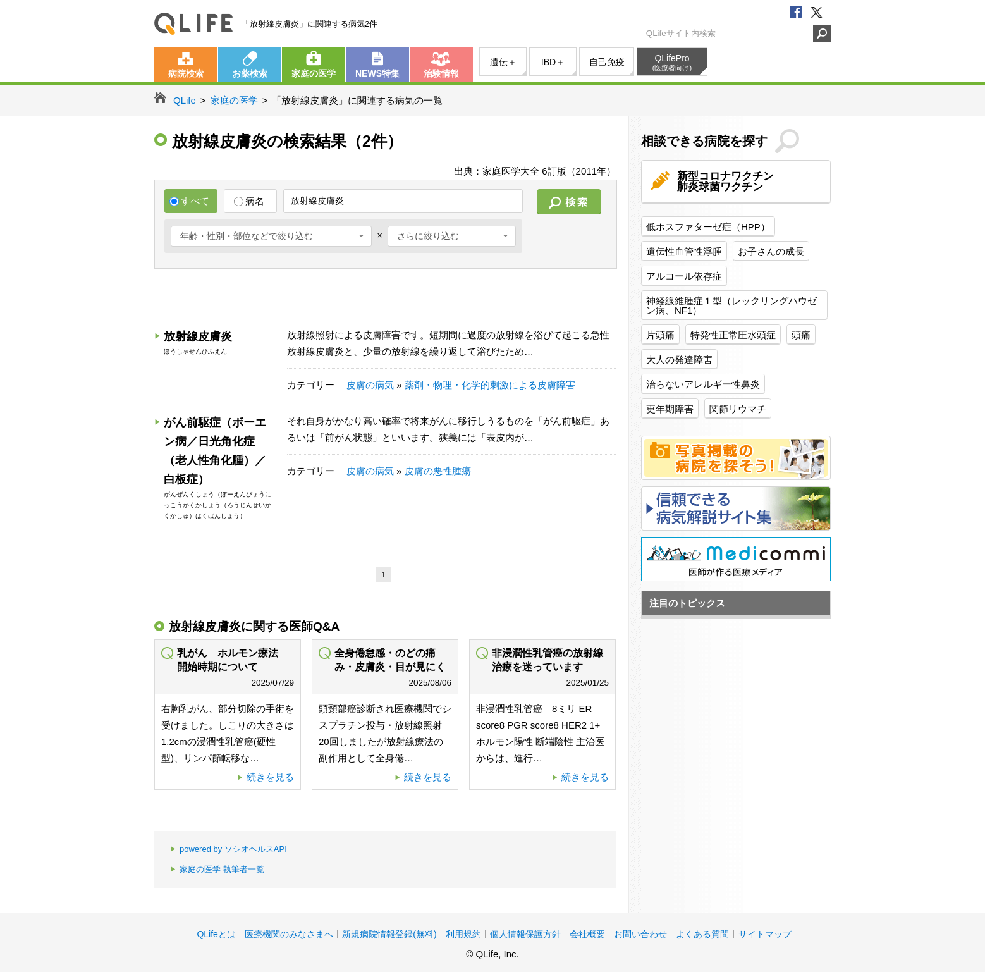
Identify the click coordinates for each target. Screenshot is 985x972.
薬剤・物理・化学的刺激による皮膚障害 (490, 384)
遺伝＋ (503, 62)
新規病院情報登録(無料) (389, 934)
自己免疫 (607, 62)
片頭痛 (660, 334)
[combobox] (271, 236)
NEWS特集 (377, 73)
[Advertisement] (384, 294)
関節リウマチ (737, 408)
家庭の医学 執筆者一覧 (217, 869)
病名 (249, 200)
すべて (189, 200)
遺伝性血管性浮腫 (684, 251)
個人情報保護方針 (525, 934)
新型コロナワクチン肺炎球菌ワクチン (725, 181)
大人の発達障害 (679, 359)
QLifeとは (216, 934)
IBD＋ (553, 62)
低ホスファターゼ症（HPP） (708, 226)
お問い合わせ (640, 934)
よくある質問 (702, 934)
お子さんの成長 (771, 251)
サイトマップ (765, 934)
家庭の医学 (313, 73)
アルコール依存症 (684, 276)
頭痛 (801, 334)
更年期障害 (670, 408)
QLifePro (672, 62)
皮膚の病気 (370, 384)
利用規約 (463, 934)
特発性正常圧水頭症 (733, 334)
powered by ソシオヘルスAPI (228, 849)
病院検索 (186, 73)
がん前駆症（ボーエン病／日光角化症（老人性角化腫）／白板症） (215, 451)
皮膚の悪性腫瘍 (438, 470)
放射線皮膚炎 (198, 336)
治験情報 (441, 73)
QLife (193, 24)
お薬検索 (249, 73)
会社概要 (587, 934)
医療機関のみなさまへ (289, 934)
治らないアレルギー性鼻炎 (703, 384)
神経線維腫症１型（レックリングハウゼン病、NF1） (731, 305)
